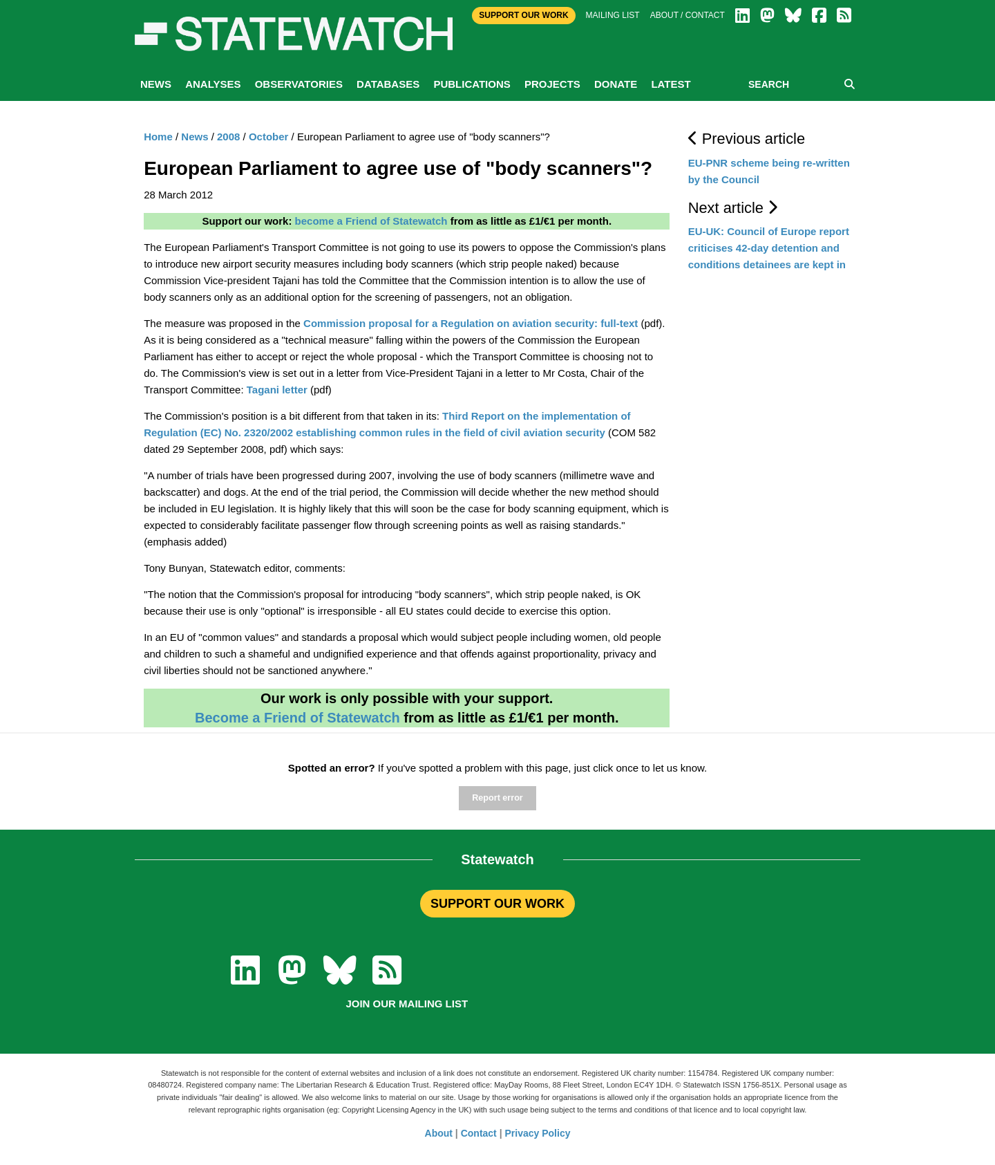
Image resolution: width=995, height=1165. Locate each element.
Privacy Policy (538, 1133)
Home (158, 136)
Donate (615, 84)
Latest (670, 84)
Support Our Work (523, 15)
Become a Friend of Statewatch (297, 717)
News (155, 84)
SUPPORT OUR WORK (497, 904)
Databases (388, 84)
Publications (471, 84)
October (269, 136)
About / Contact (687, 15)
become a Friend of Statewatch (371, 221)
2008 (228, 136)
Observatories (299, 84)
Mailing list (613, 15)
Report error (497, 798)
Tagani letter (277, 389)
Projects (552, 84)
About (439, 1133)
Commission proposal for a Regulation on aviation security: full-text (472, 323)
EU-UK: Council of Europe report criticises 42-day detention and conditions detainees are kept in (768, 247)
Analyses (212, 84)
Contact (479, 1133)
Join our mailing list (406, 1003)
